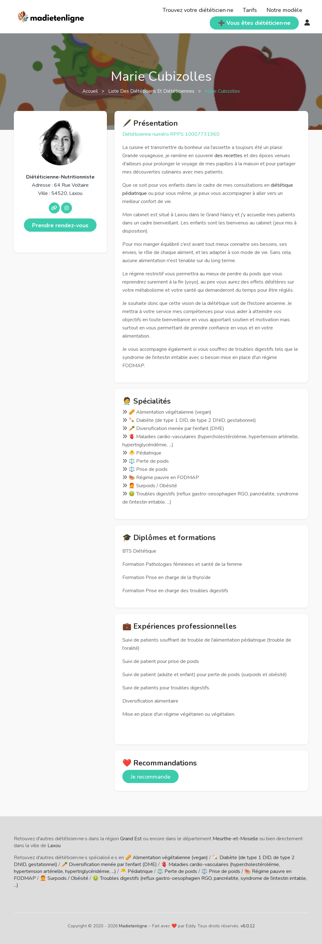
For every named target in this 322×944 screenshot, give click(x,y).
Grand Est (131, 838)
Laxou (54, 845)
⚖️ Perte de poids (177, 871)
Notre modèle (284, 10)
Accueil (90, 91)
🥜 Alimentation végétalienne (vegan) (166, 857)
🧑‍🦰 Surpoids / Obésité (64, 878)
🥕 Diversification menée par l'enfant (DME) (109, 864)
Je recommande (150, 777)
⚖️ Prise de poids (220, 871)
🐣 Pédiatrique (136, 871)
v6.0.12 (248, 926)
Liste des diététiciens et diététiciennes (152, 91)
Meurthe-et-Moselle (235, 838)
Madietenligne (133, 926)
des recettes (228, 155)
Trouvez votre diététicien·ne (198, 10)
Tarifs (250, 10)
